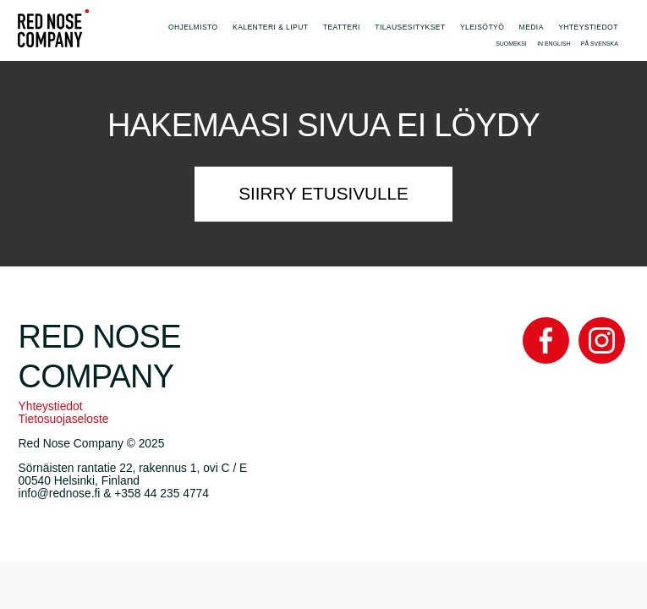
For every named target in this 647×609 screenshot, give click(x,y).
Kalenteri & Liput (270, 27)
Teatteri (341, 27)
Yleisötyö (482, 27)
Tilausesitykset (410, 27)
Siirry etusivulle (323, 193)
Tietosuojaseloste (64, 419)
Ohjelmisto (193, 27)
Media (531, 27)
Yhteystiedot (588, 27)
